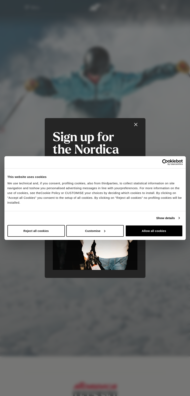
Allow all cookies (154, 230)
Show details (165, 218)
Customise (95, 230)
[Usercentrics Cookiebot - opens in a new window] (165, 162)
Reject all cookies (36, 230)
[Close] (136, 124)
